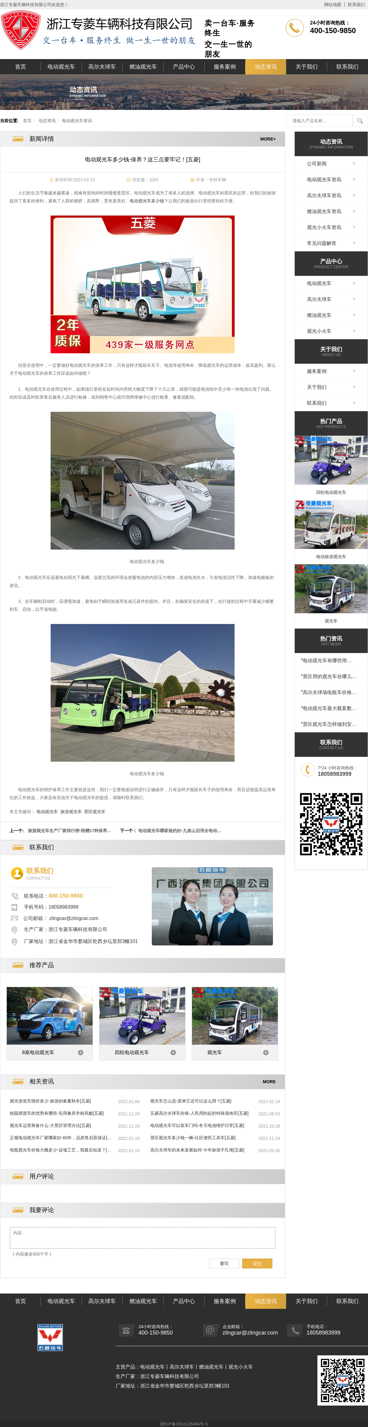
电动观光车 (61, 67)
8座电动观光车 (38, 1052)
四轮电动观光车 (132, 1052)
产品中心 (184, 67)
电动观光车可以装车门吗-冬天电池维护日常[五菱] (197, 1125)
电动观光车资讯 (77, 120)
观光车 (214, 1052)
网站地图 (332, 4)
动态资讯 (266, 67)
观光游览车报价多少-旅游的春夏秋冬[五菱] (50, 1100)
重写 (224, 1263)
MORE (269, 1081)
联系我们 (356, 4)
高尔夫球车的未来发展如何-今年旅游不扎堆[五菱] (197, 1149)
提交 (257, 1263)
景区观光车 (94, 811)
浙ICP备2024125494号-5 (184, 1423)
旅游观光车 (71, 811)
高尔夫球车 (102, 67)
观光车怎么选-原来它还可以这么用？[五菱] (190, 1100)
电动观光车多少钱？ (149, 200)
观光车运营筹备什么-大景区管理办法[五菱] (50, 1125)
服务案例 (225, 67)
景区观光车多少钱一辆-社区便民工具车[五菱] (193, 1137)
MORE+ (268, 139)
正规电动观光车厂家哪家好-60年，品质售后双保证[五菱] (61, 1138)
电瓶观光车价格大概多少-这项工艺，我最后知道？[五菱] (60, 1150)
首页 (20, 67)
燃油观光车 (143, 67)
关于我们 (307, 67)
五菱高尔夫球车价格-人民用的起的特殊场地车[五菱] (199, 1113)
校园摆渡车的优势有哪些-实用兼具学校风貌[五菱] (57, 1113)
